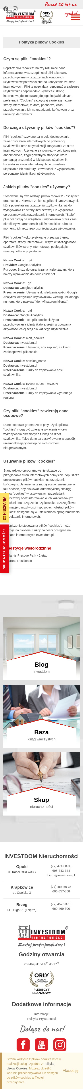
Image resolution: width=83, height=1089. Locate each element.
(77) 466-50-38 (61, 886)
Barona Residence (19, 561)
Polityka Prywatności (41, 1018)
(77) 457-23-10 (61, 904)
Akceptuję (70, 1071)
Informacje (41, 1014)
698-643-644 (61, 870)
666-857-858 (61, 891)
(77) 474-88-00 (61, 866)
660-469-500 (61, 908)
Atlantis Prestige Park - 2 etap (26, 555)
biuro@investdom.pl (61, 875)
